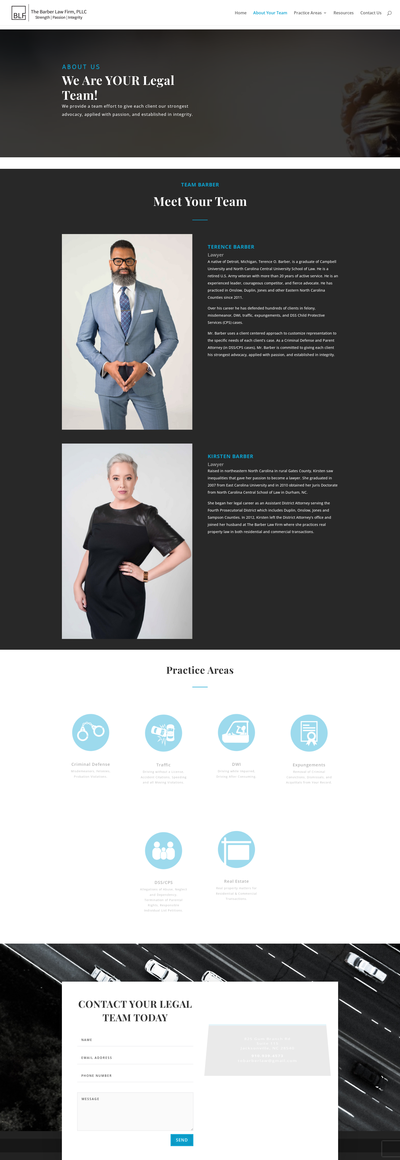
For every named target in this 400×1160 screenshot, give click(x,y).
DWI (236, 762)
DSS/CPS (163, 881)
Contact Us (371, 13)
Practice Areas (308, 13)
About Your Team (270, 13)
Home (241, 13)
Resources (344, 13)
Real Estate (236, 879)
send (182, 1141)
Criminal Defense (90, 762)
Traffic (163, 763)
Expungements (309, 763)
